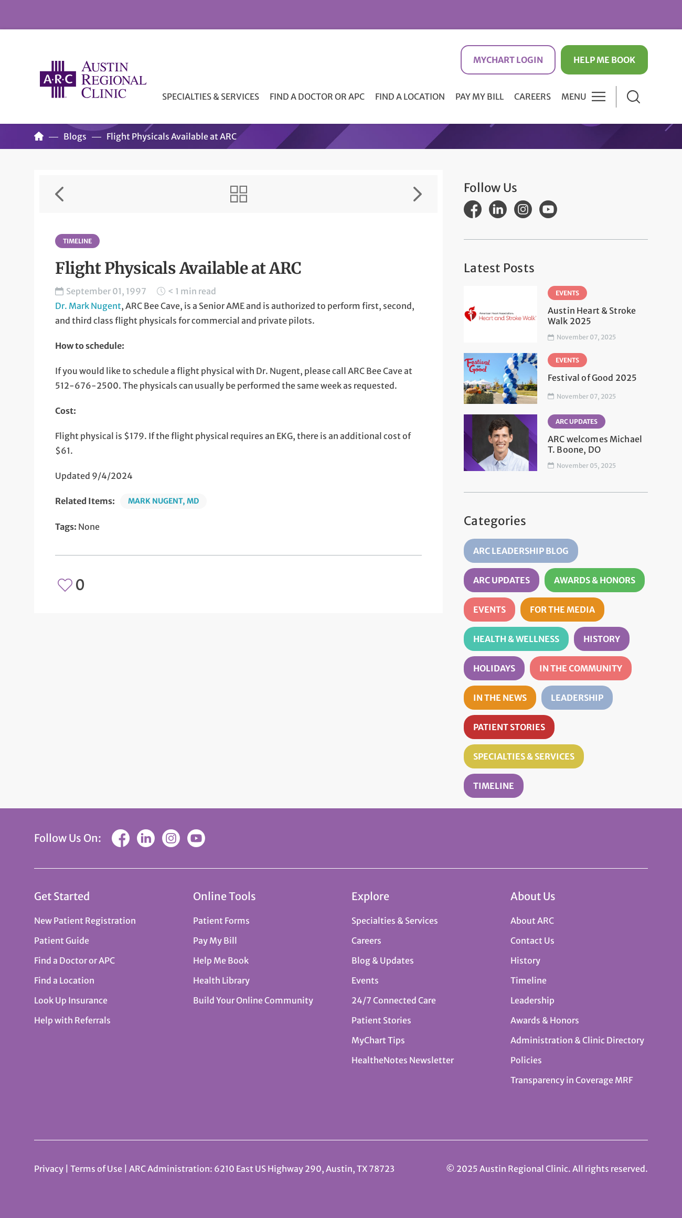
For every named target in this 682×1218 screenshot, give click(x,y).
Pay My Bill (479, 96)
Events (567, 293)
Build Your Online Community (253, 1000)
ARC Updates (577, 421)
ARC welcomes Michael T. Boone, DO (595, 444)
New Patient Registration (85, 920)
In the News (500, 697)
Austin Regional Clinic (93, 79)
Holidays (494, 668)
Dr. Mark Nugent (88, 306)
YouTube (548, 209)
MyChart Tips (378, 1040)
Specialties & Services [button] (210, 96)
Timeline (77, 241)
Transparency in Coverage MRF (571, 1080)
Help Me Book (604, 60)
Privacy (48, 1168)
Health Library (221, 980)
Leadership (577, 697)
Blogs (75, 136)
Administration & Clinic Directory (577, 1040)
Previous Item (59, 194)
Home (39, 136)
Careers (532, 96)
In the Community (580, 668)
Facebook (473, 209)
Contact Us (532, 940)
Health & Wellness (516, 639)
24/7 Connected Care (393, 1000)
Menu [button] (574, 96)
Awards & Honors (594, 580)
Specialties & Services (523, 756)
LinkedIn (498, 209)
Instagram (523, 209)
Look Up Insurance (71, 1000)
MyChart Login (508, 60)
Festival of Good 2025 (592, 377)
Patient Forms (221, 920)
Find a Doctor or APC (317, 96)
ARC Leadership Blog (521, 551)
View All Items (238, 194)
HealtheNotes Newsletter (402, 1060)
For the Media (562, 609)
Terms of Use (97, 1168)
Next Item (417, 194)
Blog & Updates (382, 960)
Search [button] (633, 96)
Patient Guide (61, 940)
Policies (526, 1060)
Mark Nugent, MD (163, 501)
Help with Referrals (72, 1020)
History (601, 639)
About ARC (532, 920)
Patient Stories (509, 727)
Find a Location (410, 96)
